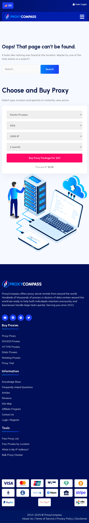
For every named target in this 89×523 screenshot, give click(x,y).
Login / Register (10, 419)
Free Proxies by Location (15, 443)
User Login (80, 4)
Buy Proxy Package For (44, 157)
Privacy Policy (64, 518)
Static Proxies (9, 352)
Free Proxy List (10, 438)
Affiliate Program (11, 409)
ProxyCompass (53, 514)
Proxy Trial (8, 363)
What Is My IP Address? (15, 449)
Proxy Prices (9, 335)
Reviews (7, 398)
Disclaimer (81, 518)
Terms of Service (44, 518)
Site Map (7, 403)
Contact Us (8, 414)
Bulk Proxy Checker (12, 454)
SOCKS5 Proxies (11, 341)
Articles (6, 392)
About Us (27, 518)
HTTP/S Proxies (11, 346)
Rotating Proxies (11, 357)
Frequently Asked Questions (17, 387)
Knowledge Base (11, 381)
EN (8, 5)
